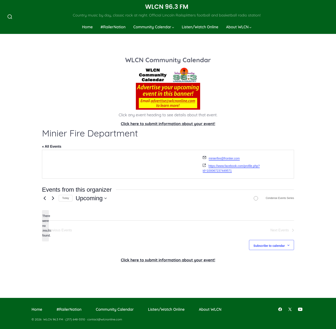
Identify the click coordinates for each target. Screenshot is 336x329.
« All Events (51, 146)
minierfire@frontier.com (224, 158)
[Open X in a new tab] (290, 309)
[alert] (45, 225)
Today (65, 198)
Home (87, 26)
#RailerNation (113, 26)
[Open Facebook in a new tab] (280, 309)
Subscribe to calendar (269, 245)
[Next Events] (53, 198)
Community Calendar (153, 26)
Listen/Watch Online (200, 26)
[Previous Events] (44, 198)
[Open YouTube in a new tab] (300, 309)
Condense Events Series (280, 198)
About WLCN (238, 26)
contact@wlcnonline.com (104, 319)
